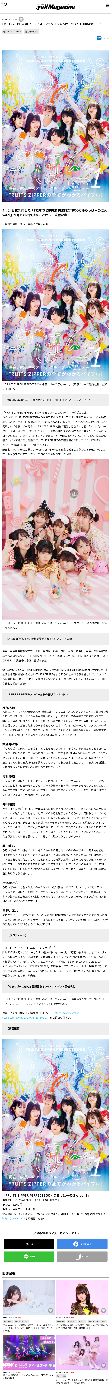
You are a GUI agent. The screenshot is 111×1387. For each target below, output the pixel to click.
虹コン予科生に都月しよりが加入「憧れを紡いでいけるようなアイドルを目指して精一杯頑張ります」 (82, 1326)
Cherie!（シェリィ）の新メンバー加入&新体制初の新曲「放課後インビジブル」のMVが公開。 (82, 1381)
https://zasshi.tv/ (12, 1218)
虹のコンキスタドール (98, 1321)
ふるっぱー (33, 31)
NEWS (4, 19)
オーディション (22, 1321)
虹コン (83, 1321)
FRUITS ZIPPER (13, 31)
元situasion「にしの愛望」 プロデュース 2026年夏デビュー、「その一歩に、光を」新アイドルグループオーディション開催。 (28, 1328)
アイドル (9, 1321)
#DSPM (62, 1321)
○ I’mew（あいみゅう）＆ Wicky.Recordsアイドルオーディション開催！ (28, 1376)
